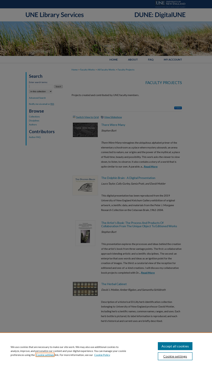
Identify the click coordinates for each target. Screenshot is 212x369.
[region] (106, 351)
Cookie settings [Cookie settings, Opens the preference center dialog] (175, 356)
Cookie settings (45, 354)
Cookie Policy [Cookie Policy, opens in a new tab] (102, 354)
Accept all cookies (175, 346)
